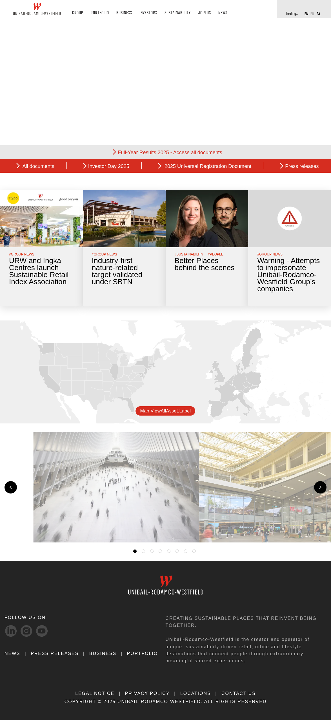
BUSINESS (120, 13)
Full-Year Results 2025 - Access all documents (170, 152)
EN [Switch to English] (306, 13)
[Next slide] (320, 487)
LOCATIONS (195, 693)
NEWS (216, 13)
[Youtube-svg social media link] (41, 631)
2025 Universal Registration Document (207, 166)
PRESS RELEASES (55, 653)
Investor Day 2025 (108, 166)
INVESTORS (143, 13)
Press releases (302, 166)
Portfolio (142, 653)
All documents (37, 166)
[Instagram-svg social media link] (26, 631)
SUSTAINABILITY (172, 13)
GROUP (77, 13)
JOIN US (198, 13)
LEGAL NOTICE (94, 693)
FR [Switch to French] (312, 13)
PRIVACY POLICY (147, 693)
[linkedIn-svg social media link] (11, 631)
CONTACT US (238, 693)
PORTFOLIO (97, 13)
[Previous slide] (11, 487)
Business (102, 653)
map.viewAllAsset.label (165, 411)
